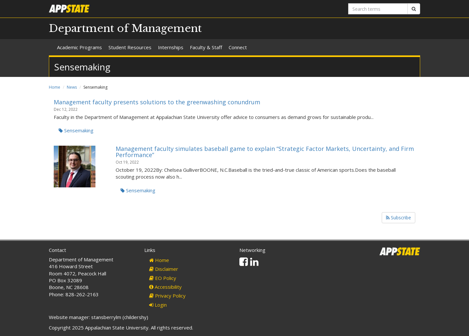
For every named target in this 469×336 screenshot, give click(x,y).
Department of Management (125, 28)
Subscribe (398, 217)
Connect (238, 47)
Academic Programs (79, 47)
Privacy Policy (167, 295)
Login (158, 304)
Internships (170, 47)
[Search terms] (378, 8)
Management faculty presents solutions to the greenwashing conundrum (157, 102)
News (72, 87)
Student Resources (129, 47)
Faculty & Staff (206, 47)
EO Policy (162, 278)
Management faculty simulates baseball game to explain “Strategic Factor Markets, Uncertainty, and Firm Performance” (265, 152)
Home (54, 87)
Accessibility (165, 287)
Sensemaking (76, 130)
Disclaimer (163, 269)
